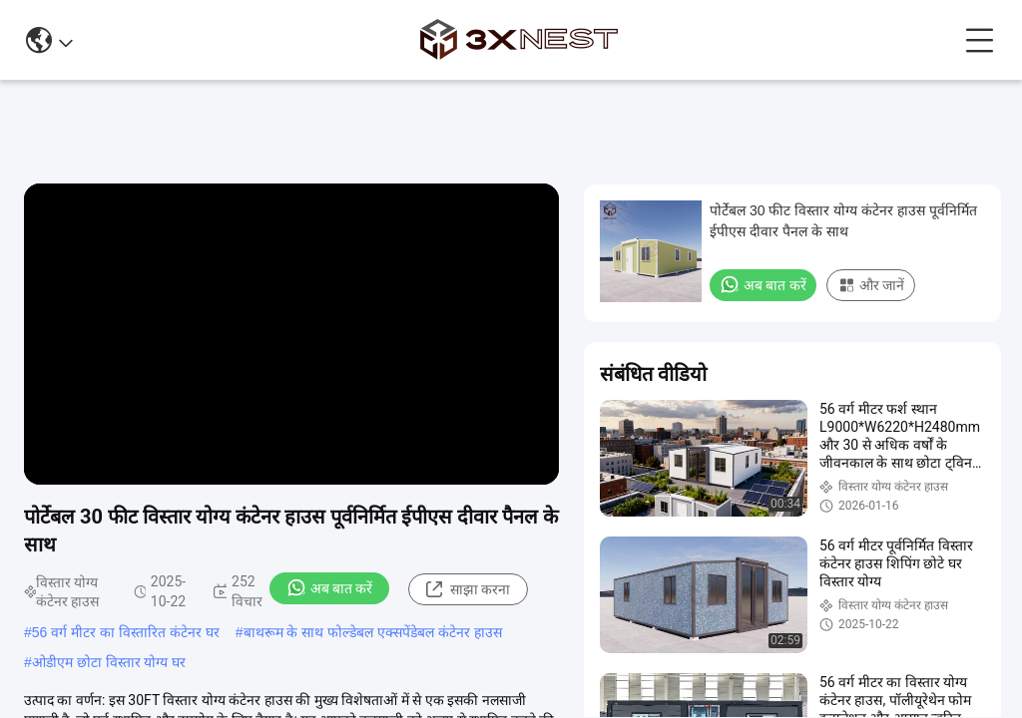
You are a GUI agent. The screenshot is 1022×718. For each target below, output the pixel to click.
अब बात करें (329, 587)
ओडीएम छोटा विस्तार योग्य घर (109, 662)
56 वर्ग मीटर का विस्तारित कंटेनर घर (126, 632)
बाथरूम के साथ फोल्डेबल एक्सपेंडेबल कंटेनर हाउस (373, 632)
